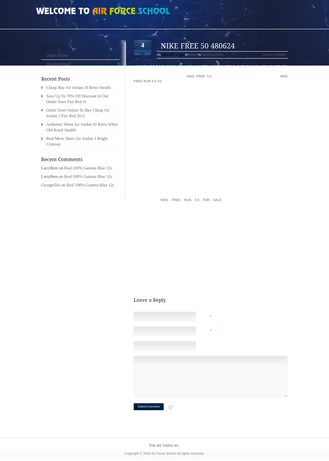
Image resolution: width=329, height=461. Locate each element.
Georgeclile (50, 185)
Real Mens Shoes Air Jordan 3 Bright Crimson (77, 141)
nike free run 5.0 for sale (191, 200)
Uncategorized (213, 54)
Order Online (57, 55)
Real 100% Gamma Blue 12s (88, 168)
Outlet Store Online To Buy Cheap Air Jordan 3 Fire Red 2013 (77, 113)
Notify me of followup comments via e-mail (214, 408)
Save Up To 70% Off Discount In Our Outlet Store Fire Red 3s (77, 99)
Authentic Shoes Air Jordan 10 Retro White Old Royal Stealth (82, 127)
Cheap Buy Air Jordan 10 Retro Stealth (78, 87)
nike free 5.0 (199, 76)
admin (193, 54)
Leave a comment (274, 54)
